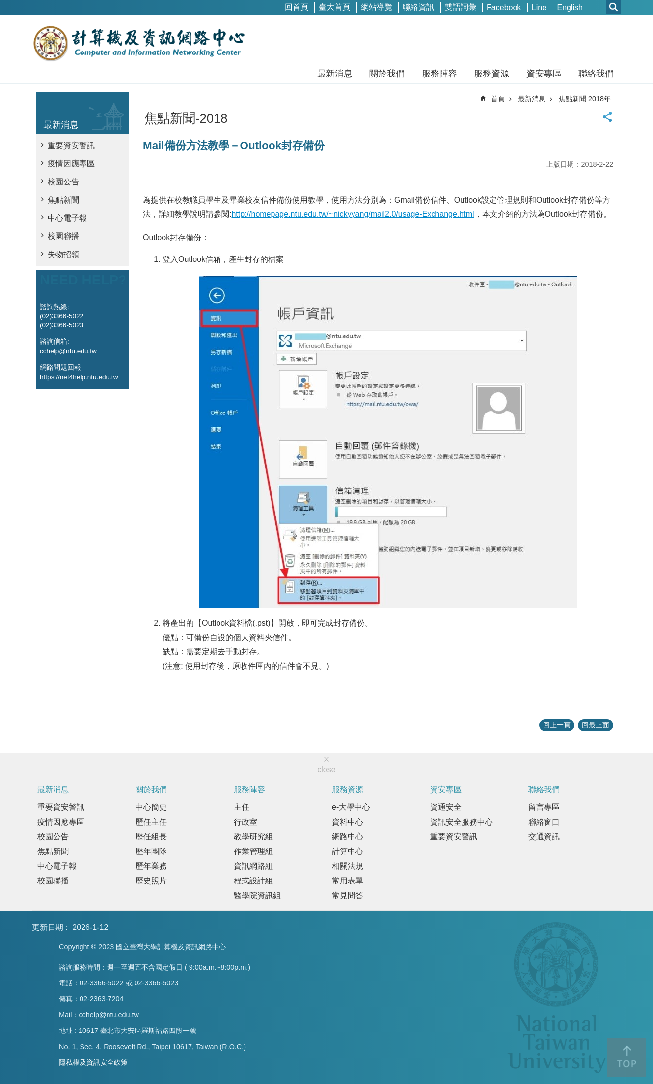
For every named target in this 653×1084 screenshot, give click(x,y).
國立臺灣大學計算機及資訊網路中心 (138, 43)
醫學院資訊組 (257, 895)
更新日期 (47, 927)
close (326, 769)
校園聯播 (63, 236)
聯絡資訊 (418, 7)
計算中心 (347, 851)
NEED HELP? (83, 279)
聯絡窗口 (544, 822)
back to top (626, 1057)
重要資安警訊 (71, 145)
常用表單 (347, 881)
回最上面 (595, 725)
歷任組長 (151, 836)
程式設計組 (253, 881)
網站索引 (613, 7)
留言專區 (544, 807)
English (570, 7)
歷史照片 (151, 881)
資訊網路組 (253, 866)
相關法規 (347, 866)
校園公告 (63, 182)
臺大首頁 (334, 7)
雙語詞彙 (460, 7)
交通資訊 (544, 836)
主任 (241, 807)
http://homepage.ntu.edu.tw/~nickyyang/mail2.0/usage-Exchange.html (352, 214)
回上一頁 (557, 725)
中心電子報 (67, 218)
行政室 (245, 822)
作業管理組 (253, 851)
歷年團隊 (151, 851)
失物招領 (63, 254)
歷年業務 (151, 866)
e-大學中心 (351, 807)
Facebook (504, 7)
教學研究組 (253, 836)
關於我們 (387, 73)
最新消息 (335, 73)
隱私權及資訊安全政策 (93, 1062)
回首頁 (296, 7)
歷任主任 (151, 822)
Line (539, 7)
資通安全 (446, 807)
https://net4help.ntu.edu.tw (79, 377)
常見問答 (347, 895)
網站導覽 (376, 7)
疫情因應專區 (71, 163)
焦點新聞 (63, 200)
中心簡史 (151, 807)
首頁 (498, 99)
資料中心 (347, 822)
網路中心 (347, 836)
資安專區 (544, 73)
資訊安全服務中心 (461, 822)
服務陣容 (439, 73)
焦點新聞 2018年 (585, 99)
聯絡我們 (596, 73)
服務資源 (491, 73)
